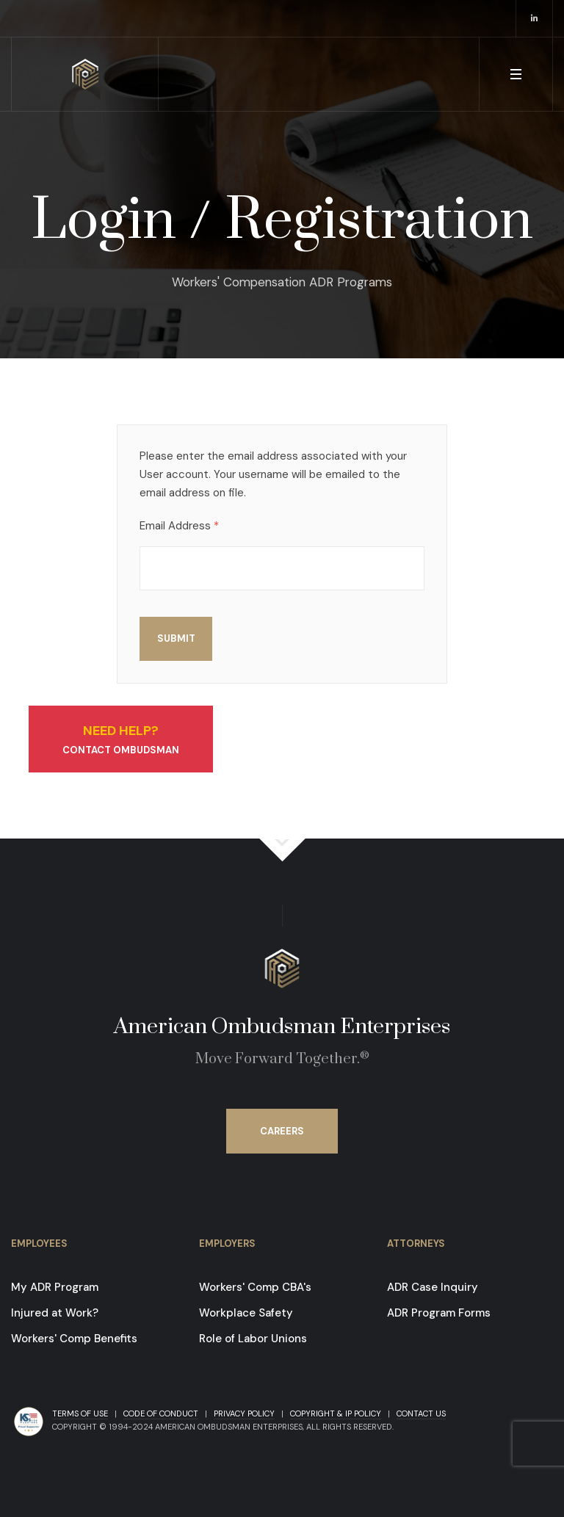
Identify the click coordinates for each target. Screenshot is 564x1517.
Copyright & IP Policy (335, 1413)
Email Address (179, 526)
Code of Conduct (160, 1413)
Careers (282, 1131)
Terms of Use (80, 1413)
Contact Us (421, 1413)
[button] (515, 74)
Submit (176, 638)
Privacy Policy (244, 1413)
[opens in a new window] (534, 18)
